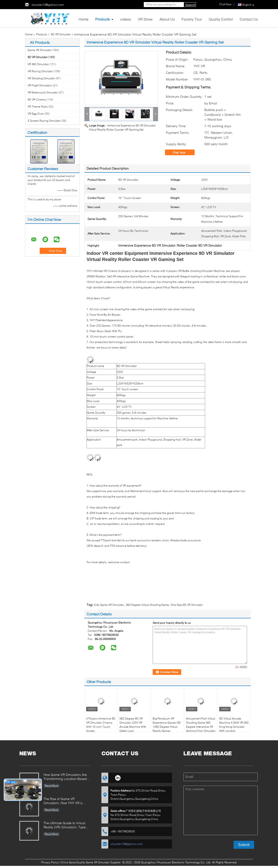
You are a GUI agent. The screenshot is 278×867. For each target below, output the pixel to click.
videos (125, 19)
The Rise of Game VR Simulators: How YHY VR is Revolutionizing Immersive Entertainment (63, 801)
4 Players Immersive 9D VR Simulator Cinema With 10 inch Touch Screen (100, 725)
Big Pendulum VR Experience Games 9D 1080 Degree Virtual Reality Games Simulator (167, 727)
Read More (51, 785)
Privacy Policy (50, 862)
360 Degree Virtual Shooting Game (147, 604)
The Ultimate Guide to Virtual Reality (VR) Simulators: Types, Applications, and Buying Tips (66, 825)
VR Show (145, 19)
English (248, 5)
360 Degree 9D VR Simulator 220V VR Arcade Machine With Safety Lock (132, 725)
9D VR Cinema (37, 99)
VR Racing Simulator (40, 71)
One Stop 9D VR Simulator (187, 604)
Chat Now (182, 152)
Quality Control (221, 19)
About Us (167, 19)
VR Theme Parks (38, 106)
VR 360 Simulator (38, 64)
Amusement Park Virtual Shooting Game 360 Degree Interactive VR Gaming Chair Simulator (201, 725)
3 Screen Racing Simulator (44, 120)
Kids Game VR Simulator (109, 604)
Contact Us (249, 19)
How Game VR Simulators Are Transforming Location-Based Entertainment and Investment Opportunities (65, 777)
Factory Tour (192, 19)
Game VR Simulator (39, 50)
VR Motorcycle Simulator (43, 92)
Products (102, 19)
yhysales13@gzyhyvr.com (48, 4)
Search (190, 5)
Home (83, 19)
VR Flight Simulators (40, 85)
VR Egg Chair (36, 113)
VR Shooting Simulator (41, 78)
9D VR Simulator (61, 34)
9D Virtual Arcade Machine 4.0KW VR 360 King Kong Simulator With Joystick (234, 725)
